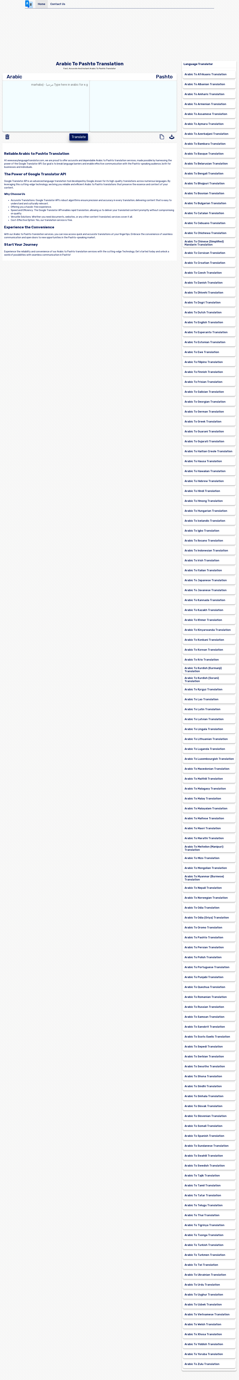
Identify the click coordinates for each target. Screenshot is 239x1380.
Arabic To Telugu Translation (204, 1205)
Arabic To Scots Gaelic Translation (207, 1036)
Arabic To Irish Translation (202, 560)
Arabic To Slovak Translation (203, 1106)
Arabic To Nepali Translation (203, 887)
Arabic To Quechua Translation (205, 987)
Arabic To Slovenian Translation (206, 1116)
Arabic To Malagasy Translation (205, 788)
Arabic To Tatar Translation (203, 1195)
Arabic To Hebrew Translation (204, 481)
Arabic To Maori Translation (203, 828)
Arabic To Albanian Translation (205, 84)
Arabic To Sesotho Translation (205, 1066)
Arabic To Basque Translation (204, 153)
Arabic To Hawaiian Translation (205, 471)
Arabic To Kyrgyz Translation (203, 689)
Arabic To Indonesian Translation (206, 550)
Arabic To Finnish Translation (204, 372)
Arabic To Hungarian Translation (206, 510)
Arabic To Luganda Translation (205, 749)
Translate (79, 137)
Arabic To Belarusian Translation (206, 163)
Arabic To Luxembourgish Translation (209, 758)
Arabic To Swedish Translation (205, 1165)
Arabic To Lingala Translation (204, 729)
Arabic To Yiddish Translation (204, 1344)
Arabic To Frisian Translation (203, 381)
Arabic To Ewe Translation (202, 352)
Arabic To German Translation (204, 411)
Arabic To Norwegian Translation (206, 897)
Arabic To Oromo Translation (203, 927)
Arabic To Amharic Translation (204, 94)
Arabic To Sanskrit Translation (205, 1026)
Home (41, 4)
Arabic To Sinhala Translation (204, 1096)
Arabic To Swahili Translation (204, 1155)
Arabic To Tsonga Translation (204, 1235)
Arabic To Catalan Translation (204, 213)
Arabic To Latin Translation (202, 709)
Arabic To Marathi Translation (204, 838)
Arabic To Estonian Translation (205, 342)
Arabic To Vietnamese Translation (207, 1314)
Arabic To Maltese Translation (204, 818)
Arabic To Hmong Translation (204, 500)
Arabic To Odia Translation (202, 907)
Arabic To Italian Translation (203, 570)
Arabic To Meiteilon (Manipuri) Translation (204, 848)
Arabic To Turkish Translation (204, 1245)
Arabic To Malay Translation (203, 798)
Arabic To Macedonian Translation (207, 768)
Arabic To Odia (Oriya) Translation (207, 917)
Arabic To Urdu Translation (202, 1284)
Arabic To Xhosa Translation (203, 1334)
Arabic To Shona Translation (203, 1076)
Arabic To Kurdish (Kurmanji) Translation (203, 670)
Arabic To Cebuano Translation (205, 223)
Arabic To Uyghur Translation (204, 1294)
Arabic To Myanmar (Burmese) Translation (204, 878)
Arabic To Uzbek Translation (203, 1304)
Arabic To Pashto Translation (204, 937)
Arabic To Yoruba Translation (204, 1354)
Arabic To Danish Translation (204, 282)
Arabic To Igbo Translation (202, 530)
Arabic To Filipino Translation (204, 362)
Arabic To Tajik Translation (202, 1175)
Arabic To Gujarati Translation (204, 441)
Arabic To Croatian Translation (205, 262)
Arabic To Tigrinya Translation (204, 1225)
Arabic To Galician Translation (204, 391)
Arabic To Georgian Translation (205, 401)
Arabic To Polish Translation (203, 957)
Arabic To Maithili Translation (204, 778)
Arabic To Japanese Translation (206, 580)
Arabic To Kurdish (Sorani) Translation (202, 679)
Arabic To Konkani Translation (204, 639)
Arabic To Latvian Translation (204, 719)
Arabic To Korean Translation (204, 649)
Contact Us (57, 4)
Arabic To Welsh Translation (203, 1324)
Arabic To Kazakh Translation (204, 610)
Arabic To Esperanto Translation (206, 332)
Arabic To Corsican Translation (205, 252)
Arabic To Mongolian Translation (206, 868)
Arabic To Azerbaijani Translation (206, 133)
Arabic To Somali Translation (203, 1126)
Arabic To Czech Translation (203, 272)
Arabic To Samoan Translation (204, 1016)
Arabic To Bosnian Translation (204, 193)
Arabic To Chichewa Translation (205, 233)
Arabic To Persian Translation (204, 947)
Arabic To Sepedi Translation (204, 1046)
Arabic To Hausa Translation (203, 461)
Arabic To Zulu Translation (202, 1364)
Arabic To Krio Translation (202, 659)
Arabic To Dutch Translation (203, 312)
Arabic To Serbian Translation (204, 1056)
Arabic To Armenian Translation (205, 104)
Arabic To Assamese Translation (206, 114)
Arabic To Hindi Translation (202, 491)
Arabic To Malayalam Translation (206, 808)
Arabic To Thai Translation (202, 1215)
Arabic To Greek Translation (203, 421)
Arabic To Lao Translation (201, 699)
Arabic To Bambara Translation (205, 143)
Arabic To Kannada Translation (205, 600)
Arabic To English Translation (204, 322)
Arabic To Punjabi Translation (204, 977)
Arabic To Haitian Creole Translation (208, 451)
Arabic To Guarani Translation (204, 431)
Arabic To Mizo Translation (202, 858)
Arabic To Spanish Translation (204, 1135)
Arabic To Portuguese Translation (207, 967)
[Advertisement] (119, 36)
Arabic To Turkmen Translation (205, 1254)
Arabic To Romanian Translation (206, 997)
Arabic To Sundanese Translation (207, 1145)
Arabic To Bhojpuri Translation (205, 183)
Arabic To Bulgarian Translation (205, 203)
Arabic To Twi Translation (201, 1264)
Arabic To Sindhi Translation (203, 1086)
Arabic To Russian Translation (204, 1006)
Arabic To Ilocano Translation (204, 540)
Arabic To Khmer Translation (203, 620)
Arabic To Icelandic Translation (205, 520)
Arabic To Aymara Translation (204, 123)
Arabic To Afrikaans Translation (206, 74)
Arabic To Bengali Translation (204, 173)
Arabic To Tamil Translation (203, 1185)
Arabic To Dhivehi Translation (204, 292)
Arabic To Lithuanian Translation (206, 739)
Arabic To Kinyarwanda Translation (208, 629)
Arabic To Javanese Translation (206, 590)
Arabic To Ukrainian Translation (205, 1274)
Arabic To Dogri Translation (203, 302)
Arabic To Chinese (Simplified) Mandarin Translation (204, 243)
